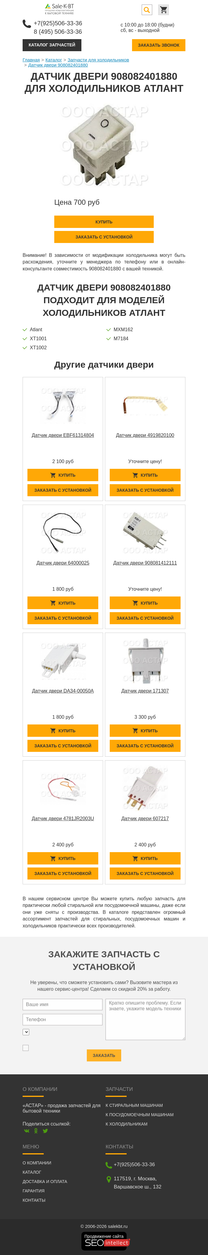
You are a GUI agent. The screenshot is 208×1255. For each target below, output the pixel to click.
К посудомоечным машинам (140, 1114)
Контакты (34, 1200)
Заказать (104, 1053)
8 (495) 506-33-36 (58, 31)
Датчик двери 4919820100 (145, 435)
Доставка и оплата (45, 1181)
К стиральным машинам (134, 1105)
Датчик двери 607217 (145, 818)
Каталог (54, 59)
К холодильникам (126, 1124)
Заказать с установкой (103, 237)
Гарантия (34, 1190)
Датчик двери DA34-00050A (63, 690)
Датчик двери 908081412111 (145, 562)
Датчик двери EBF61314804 (63, 435)
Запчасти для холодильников (98, 59)
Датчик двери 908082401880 (58, 64)
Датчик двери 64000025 (62, 562)
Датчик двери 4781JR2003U (63, 818)
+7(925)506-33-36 (58, 23)
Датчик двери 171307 (145, 690)
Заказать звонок (158, 45)
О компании (37, 1162)
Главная (31, 59)
